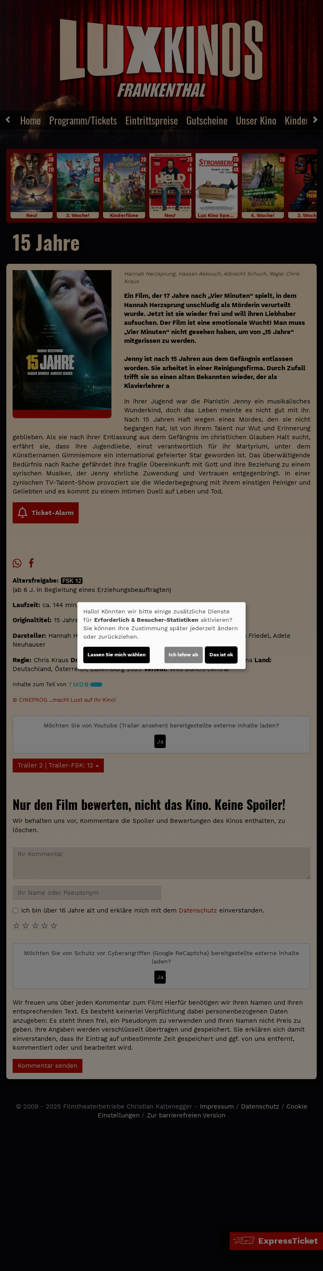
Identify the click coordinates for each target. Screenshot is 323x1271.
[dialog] (161, 635)
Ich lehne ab (184, 655)
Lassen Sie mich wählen (116, 655)
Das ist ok (221, 655)
